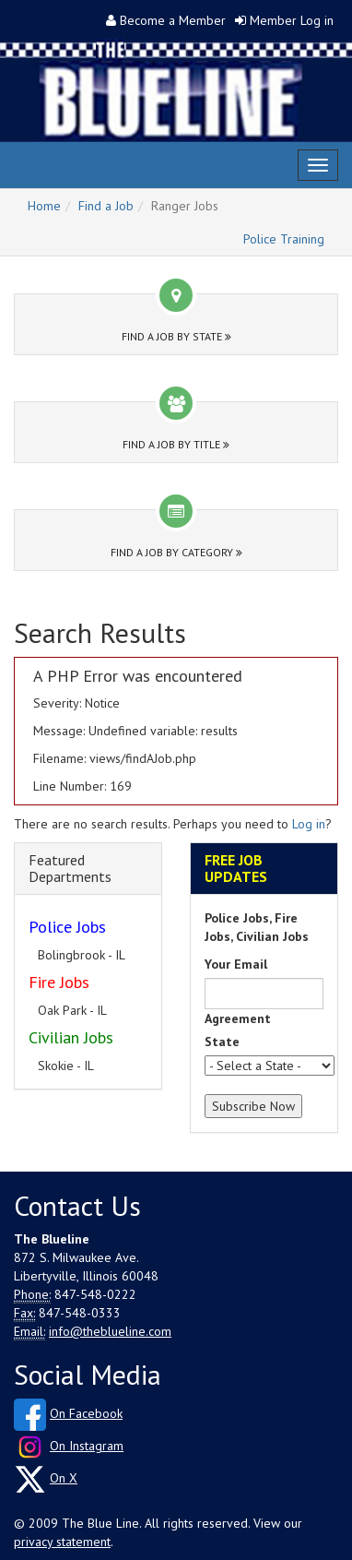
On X (63, 1478)
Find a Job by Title (176, 444)
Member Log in (292, 20)
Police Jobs (67, 926)
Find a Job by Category (176, 552)
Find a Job (106, 205)
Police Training (283, 239)
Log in (308, 824)
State (222, 1041)
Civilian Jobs (71, 1037)
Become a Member (173, 20)
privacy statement (62, 1541)
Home (44, 205)
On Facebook (86, 1413)
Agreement (238, 1018)
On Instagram (86, 1445)
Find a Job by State (176, 336)
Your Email (236, 964)
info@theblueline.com (110, 1331)
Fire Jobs (59, 982)
